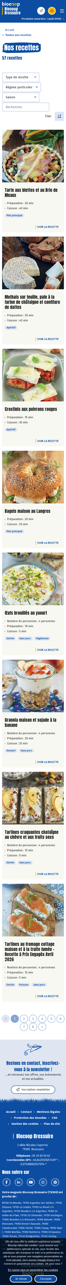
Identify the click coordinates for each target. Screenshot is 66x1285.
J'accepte (46, 1278)
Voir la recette (48, 227)
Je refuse (21, 1278)
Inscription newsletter (33, 1089)
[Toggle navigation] (62, 12)
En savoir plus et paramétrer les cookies (33, 1270)
